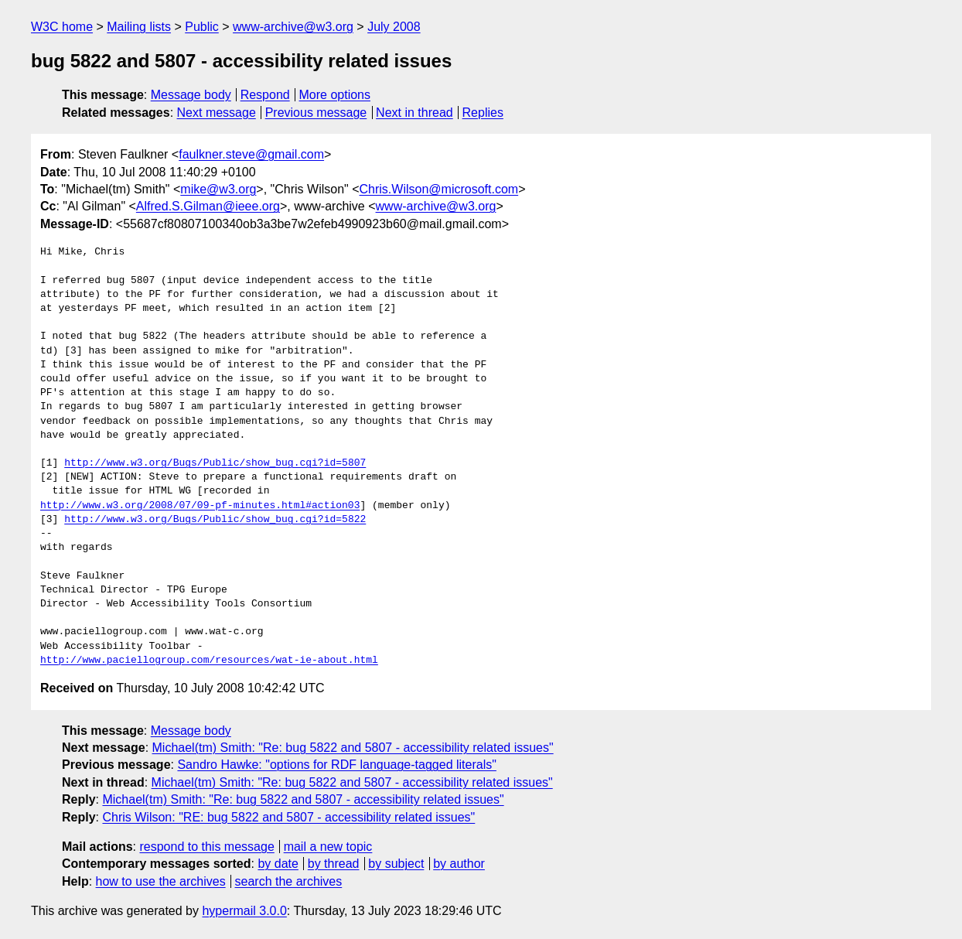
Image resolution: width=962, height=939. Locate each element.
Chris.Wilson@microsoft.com (439, 189)
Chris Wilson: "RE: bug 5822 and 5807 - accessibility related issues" (288, 817)
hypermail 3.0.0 (244, 910)
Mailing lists (139, 26)
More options (335, 94)
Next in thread (414, 112)
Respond (265, 94)
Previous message (316, 112)
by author (459, 863)
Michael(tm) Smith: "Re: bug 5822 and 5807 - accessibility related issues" (353, 747)
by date (278, 863)
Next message (216, 112)
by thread (334, 863)
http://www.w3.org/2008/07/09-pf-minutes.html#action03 (200, 506)
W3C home (62, 26)
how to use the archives (161, 881)
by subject (396, 863)
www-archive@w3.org (293, 26)
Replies (482, 112)
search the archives (289, 881)
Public (202, 26)
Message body (191, 94)
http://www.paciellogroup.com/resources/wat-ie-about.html (209, 661)
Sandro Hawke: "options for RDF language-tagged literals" (336, 764)
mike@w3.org (218, 189)
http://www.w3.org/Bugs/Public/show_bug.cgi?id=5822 (215, 520)
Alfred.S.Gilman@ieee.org (208, 206)
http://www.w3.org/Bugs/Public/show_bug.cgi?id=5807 (215, 463)
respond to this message (206, 846)
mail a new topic (328, 846)
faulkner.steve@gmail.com (251, 154)
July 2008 (394, 26)
